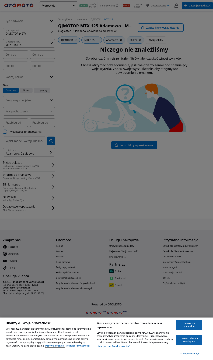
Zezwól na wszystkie (189, 325)
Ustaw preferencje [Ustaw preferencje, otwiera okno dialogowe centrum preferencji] (189, 353)
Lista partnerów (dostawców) (113, 346)
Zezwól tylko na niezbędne (189, 340)
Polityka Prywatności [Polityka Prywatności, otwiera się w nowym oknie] (78, 345)
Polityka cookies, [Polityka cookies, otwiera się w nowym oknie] (55, 345)
